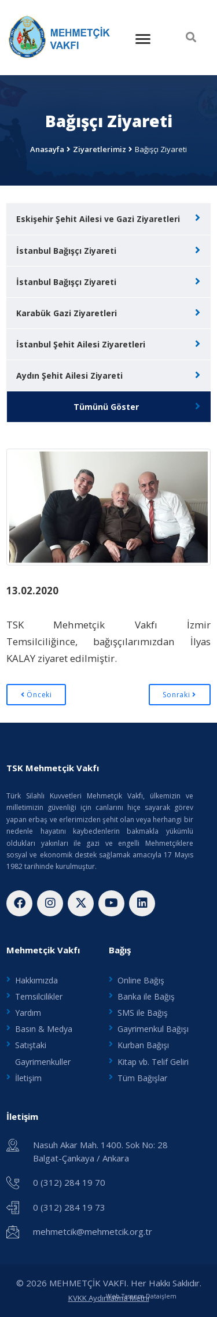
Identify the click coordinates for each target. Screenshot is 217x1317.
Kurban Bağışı (143, 1044)
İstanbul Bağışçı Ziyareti (66, 250)
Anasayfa (47, 149)
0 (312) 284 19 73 (69, 1207)
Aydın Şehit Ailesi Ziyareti (69, 375)
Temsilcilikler (38, 996)
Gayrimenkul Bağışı (153, 1028)
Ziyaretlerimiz (99, 149)
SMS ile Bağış (142, 1012)
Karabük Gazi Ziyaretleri (66, 313)
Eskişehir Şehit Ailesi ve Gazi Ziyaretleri (98, 218)
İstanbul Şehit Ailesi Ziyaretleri (80, 344)
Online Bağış (140, 980)
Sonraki (179, 695)
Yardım (28, 1012)
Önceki (36, 695)
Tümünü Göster (106, 406)
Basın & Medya (43, 1028)
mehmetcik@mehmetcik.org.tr (92, 1231)
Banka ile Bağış (146, 996)
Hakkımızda (36, 980)
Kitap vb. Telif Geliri (153, 1061)
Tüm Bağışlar (142, 1077)
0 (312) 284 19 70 (69, 1182)
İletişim (28, 1077)
